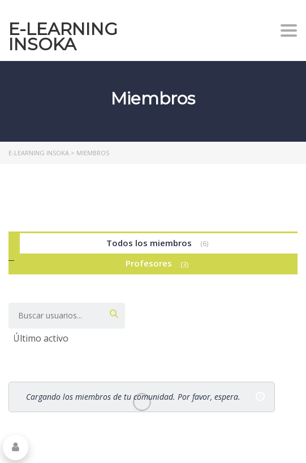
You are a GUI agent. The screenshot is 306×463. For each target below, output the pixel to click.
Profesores (159, 263)
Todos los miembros (159, 243)
